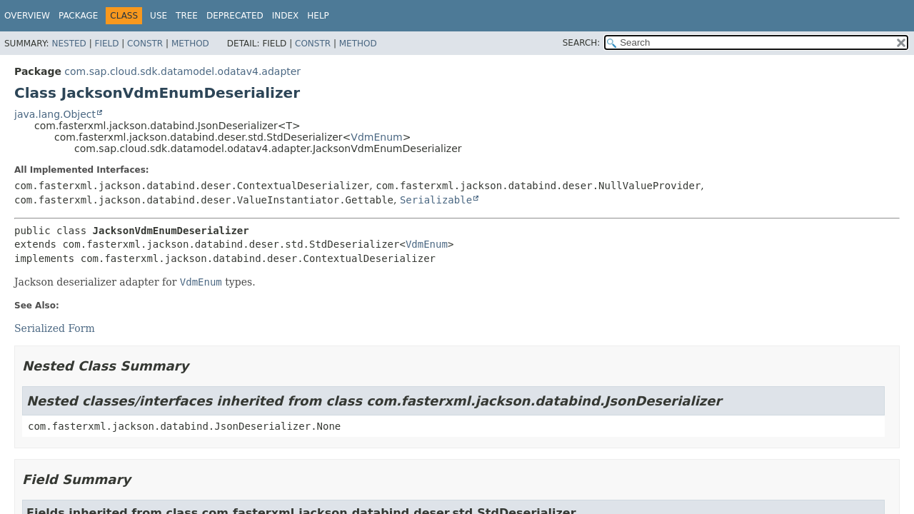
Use (158, 16)
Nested (68, 44)
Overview (27, 16)
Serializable (436, 200)
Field (106, 44)
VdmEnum (376, 137)
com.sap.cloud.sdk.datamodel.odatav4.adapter (182, 71)
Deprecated (234, 16)
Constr (145, 44)
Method (190, 44)
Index (285, 16)
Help (318, 16)
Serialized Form (54, 328)
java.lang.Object (55, 114)
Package (78, 16)
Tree (187, 16)
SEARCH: (582, 43)
